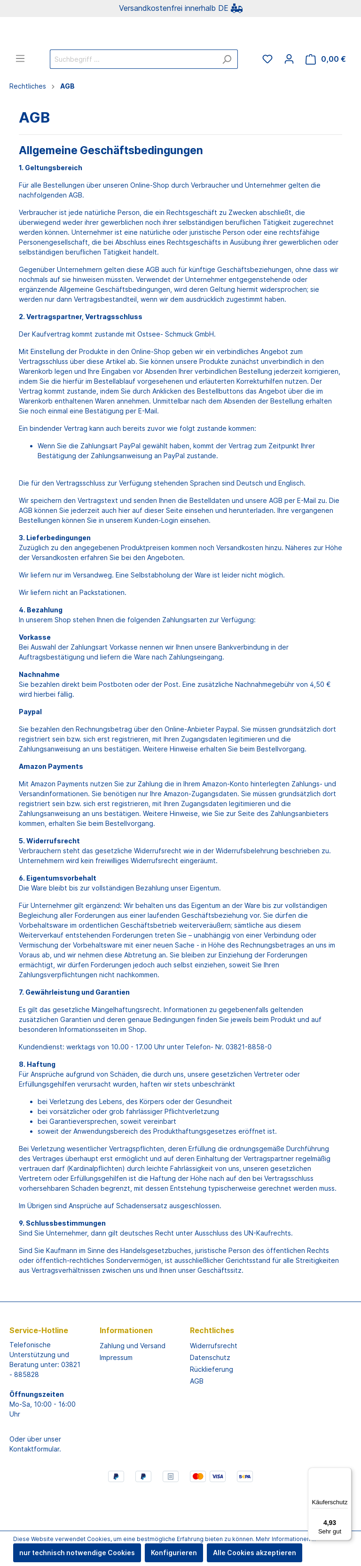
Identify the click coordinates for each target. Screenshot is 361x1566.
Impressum (116, 1395)
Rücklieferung (211, 1406)
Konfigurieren (174, 1553)
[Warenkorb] (326, 96)
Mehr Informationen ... (286, 1538)
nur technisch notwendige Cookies (77, 1553)
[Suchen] (227, 96)
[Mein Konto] (289, 96)
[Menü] (20, 96)
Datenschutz (210, 1395)
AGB (197, 1418)
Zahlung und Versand (132, 1383)
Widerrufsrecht (213, 1383)
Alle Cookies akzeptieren (254, 1553)
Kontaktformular (34, 1486)
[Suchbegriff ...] (133, 96)
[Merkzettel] (267, 96)
